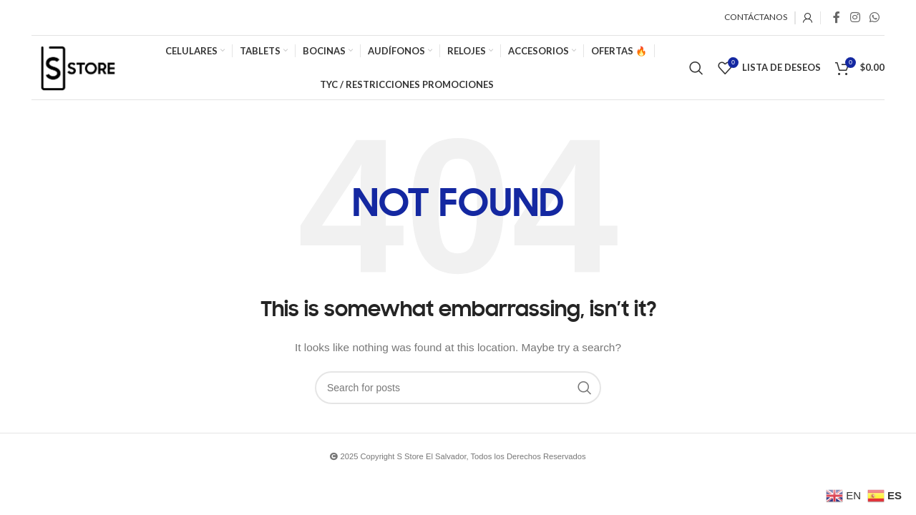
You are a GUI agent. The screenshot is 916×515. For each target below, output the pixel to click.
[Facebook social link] (836, 17)
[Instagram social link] (854, 17)
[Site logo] (77, 66)
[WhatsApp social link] (875, 17)
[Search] (696, 68)
